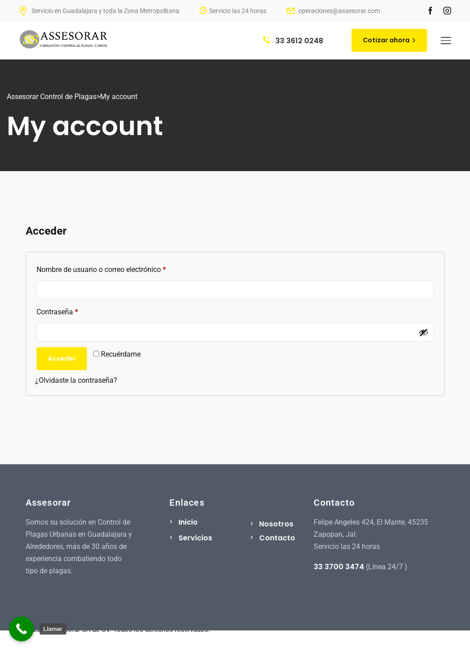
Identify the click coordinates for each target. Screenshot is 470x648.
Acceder (62, 358)
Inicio (188, 522)
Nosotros (276, 524)
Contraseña (75, 310)
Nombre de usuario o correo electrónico (119, 268)
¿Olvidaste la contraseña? (76, 380)
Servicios (195, 538)
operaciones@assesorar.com (333, 10)
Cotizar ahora (389, 40)
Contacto (277, 538)
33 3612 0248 (293, 41)
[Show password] (424, 332)
